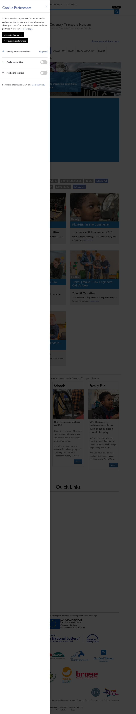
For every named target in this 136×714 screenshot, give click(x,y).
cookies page (26, 28)
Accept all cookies (12, 34)
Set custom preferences (15, 40)
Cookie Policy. (38, 84)
